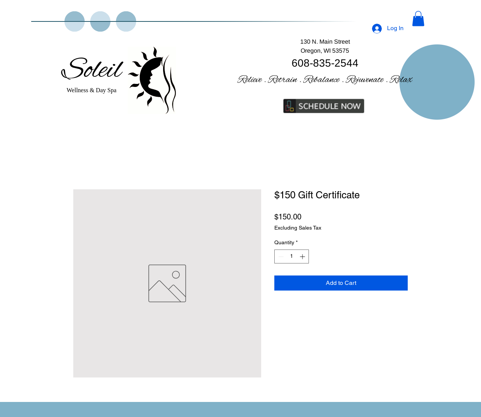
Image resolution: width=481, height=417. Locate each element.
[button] (418, 18)
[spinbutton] (291, 256)
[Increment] (303, 256)
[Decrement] (280, 256)
